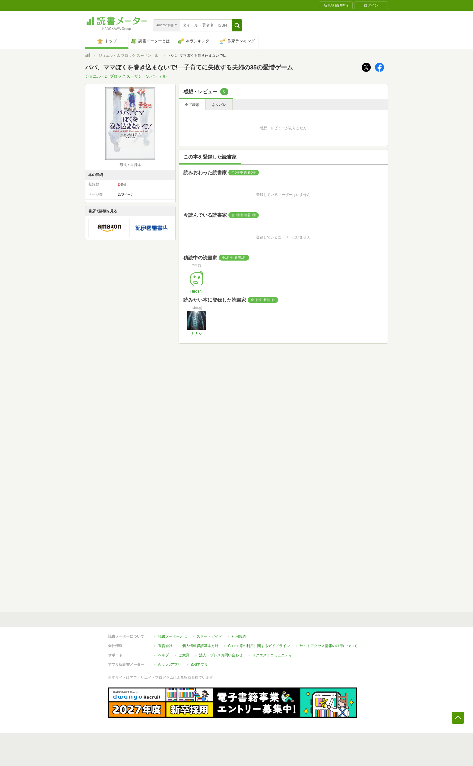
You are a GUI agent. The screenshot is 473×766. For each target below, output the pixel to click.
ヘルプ (163, 655)
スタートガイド (209, 636)
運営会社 (165, 646)
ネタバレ (219, 105)
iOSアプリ (199, 664)
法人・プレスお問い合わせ (221, 655)
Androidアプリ (169, 664)
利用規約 (239, 636)
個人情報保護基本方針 (200, 646)
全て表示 (192, 105)
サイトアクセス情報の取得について (328, 646)
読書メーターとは (172, 636)
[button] (237, 25)
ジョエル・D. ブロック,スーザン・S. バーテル (135, 55)
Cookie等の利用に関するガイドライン (259, 646)
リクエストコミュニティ (272, 655)
